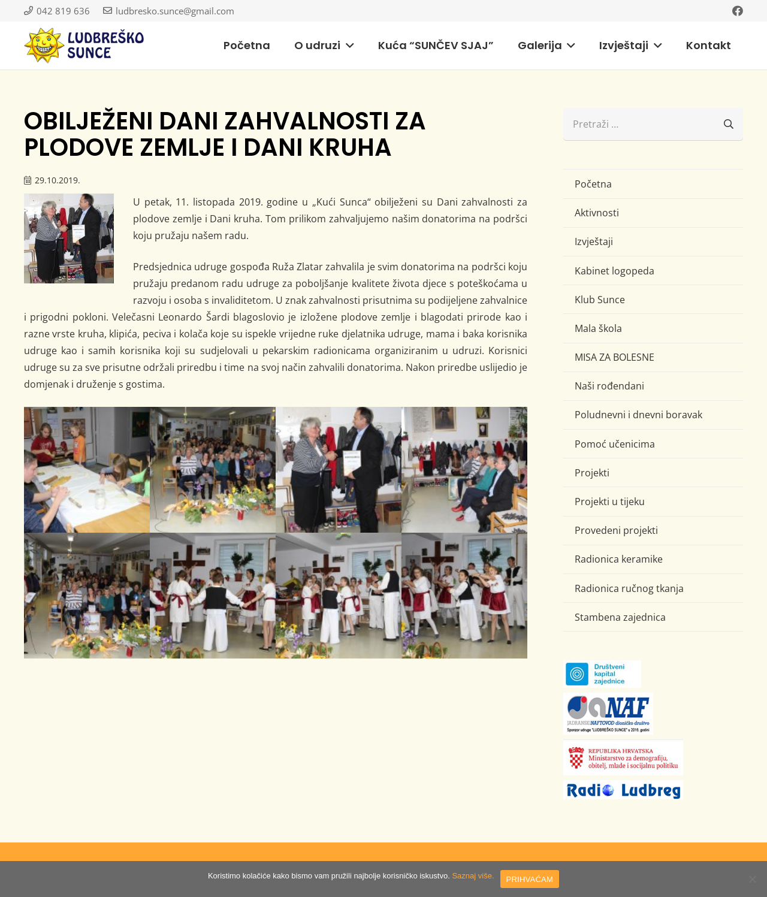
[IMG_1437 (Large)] (87, 596)
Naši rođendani (609, 385)
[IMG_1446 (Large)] (213, 596)
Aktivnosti (597, 212)
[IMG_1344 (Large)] (87, 470)
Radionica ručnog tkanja (629, 588)
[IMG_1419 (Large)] (338, 470)
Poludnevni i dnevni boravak (638, 414)
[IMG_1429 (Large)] (464, 470)
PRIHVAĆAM (530, 879)
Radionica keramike (619, 559)
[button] (347, 46)
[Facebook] (737, 10)
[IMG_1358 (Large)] (213, 470)
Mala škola (598, 328)
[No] (752, 879)
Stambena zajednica (620, 617)
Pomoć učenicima (615, 444)
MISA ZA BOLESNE (614, 357)
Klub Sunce (600, 299)
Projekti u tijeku (610, 501)
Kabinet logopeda (614, 270)
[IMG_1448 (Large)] (338, 596)
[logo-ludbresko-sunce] (84, 46)
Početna (593, 184)
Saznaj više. (473, 875)
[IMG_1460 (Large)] (464, 596)
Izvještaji (594, 241)
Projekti (592, 472)
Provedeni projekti (616, 530)
